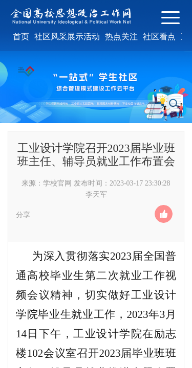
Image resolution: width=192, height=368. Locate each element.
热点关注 (121, 36)
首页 (21, 36)
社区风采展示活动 (67, 36)
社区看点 (159, 36)
